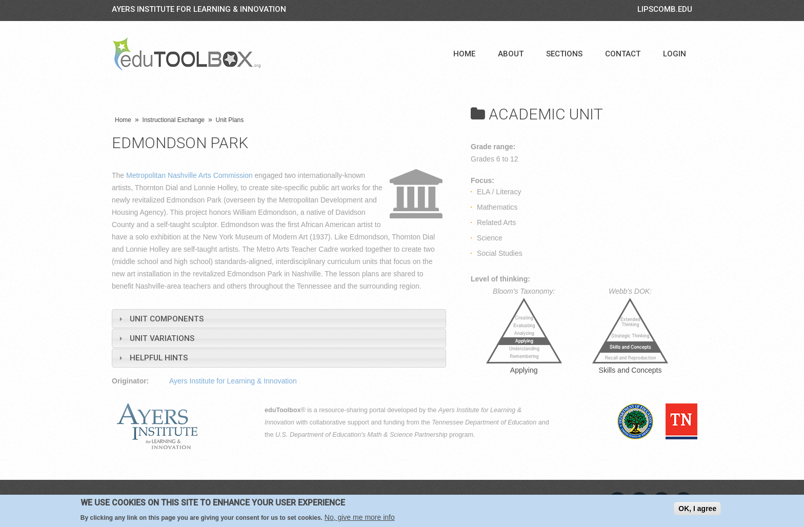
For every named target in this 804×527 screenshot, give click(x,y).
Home (464, 53)
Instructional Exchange (174, 120)
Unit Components (167, 318)
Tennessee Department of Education (484, 422)
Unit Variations (162, 338)
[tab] (279, 318)
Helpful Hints (159, 357)
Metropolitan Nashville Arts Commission (189, 175)
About (511, 53)
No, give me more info (360, 517)
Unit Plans (230, 120)
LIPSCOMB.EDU (664, 9)
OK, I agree (697, 508)
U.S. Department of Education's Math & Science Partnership (361, 434)
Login (674, 53)
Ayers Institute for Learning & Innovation (199, 9)
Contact (622, 53)
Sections (564, 53)
